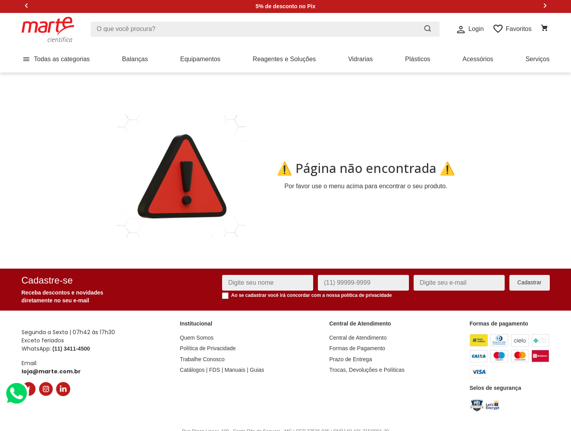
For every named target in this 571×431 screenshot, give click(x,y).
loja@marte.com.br (51, 361)
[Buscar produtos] (428, 29)
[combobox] (265, 29)
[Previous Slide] (26, 6)
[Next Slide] (545, 6)
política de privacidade (366, 285)
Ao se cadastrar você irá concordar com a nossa (311, 285)
